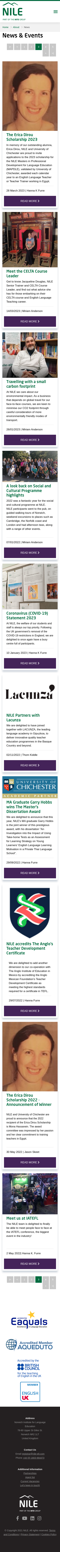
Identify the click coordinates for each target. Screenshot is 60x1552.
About (16, 27)
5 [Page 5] (52, 46)
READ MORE (30, 201)
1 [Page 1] (24, 46)
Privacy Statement (30, 1534)
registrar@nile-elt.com (33, 1454)
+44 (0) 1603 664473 (33, 1458)
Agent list (30, 1477)
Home (5, 27)
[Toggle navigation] (56, 12)
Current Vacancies (30, 1481)
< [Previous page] (17, 46)
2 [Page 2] (31, 46)
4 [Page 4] (45, 46)
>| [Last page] (53, 53)
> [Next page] (45, 53)
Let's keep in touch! (30, 1485)
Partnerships (30, 1473)
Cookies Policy (48, 1534)
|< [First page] (10, 46)
